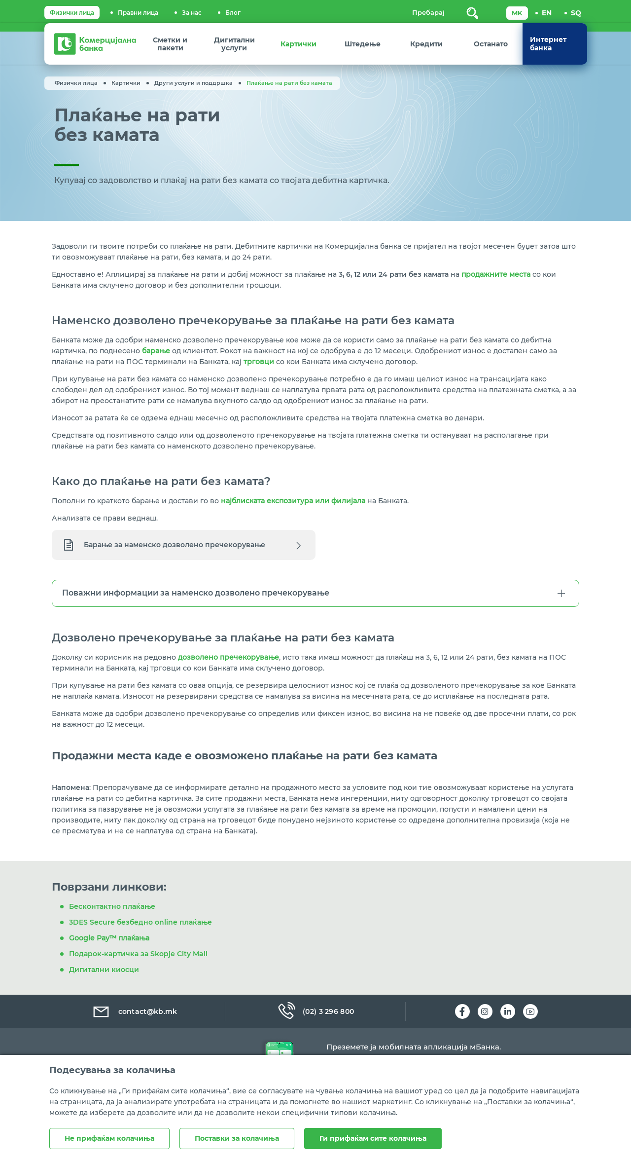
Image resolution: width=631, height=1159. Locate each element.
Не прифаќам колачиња (109, 1138)
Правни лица (138, 12)
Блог (233, 12)
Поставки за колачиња (237, 1138)
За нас (192, 12)
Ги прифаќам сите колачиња (372, 1138)
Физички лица (72, 12)
